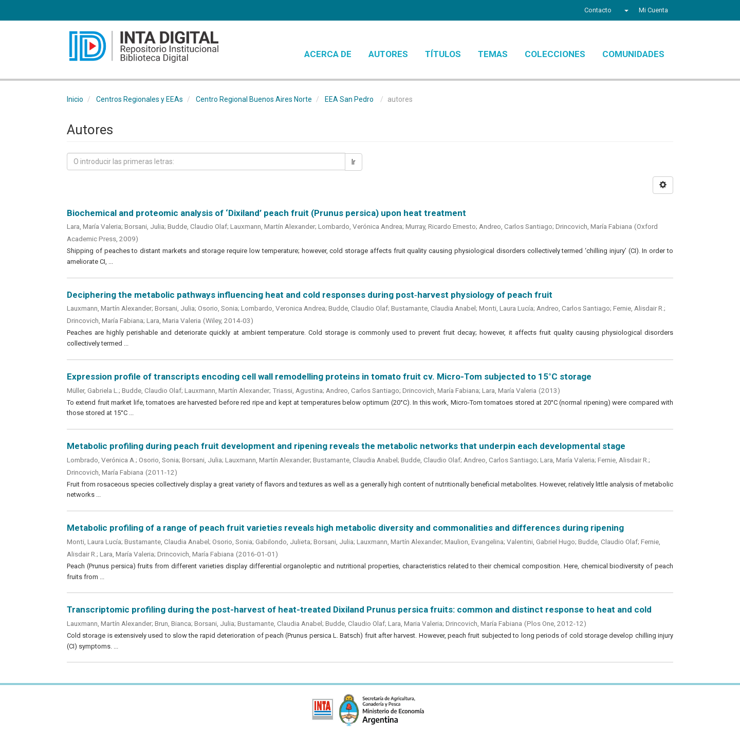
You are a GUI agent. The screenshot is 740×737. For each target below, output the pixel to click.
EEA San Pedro (349, 99)
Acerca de (327, 54)
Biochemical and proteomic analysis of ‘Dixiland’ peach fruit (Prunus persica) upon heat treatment (266, 213)
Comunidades (633, 54)
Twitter (90, 11)
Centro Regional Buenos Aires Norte (254, 99)
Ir (353, 162)
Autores (388, 54)
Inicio (75, 99)
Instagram (130, 11)
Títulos (443, 54)
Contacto (598, 10)
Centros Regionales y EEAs (139, 99)
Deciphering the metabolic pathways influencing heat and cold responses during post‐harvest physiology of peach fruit (309, 295)
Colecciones (555, 54)
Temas (493, 54)
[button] (625, 10)
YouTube (110, 11)
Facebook (73, 11)
